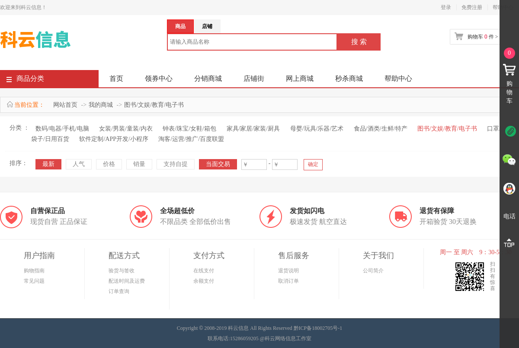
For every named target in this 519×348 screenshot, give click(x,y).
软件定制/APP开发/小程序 (113, 139)
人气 (79, 164)
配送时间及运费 (127, 281)
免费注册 (471, 7)
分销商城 (208, 78)
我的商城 (101, 105)
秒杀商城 (349, 78)
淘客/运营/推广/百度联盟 (191, 139)
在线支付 (203, 271)
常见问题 (34, 281)
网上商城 (300, 78)
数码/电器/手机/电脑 (62, 128)
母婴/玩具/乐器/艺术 (317, 128)
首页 (116, 78)
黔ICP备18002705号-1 (318, 328)
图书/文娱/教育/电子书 (154, 105)
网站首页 (65, 105)
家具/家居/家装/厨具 (253, 128)
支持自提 (175, 164)
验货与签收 (122, 271)
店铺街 (253, 78)
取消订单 (288, 281)
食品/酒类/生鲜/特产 (380, 128)
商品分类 (25, 80)
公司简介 (373, 271)
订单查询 (119, 291)
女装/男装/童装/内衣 (126, 128)
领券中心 (159, 78)
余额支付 (203, 281)
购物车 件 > (483, 37)
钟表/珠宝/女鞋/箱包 (189, 128)
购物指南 (34, 271)
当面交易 (218, 164)
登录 (446, 7)
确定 (313, 164)
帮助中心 (398, 78)
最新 (48, 164)
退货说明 (288, 271)
